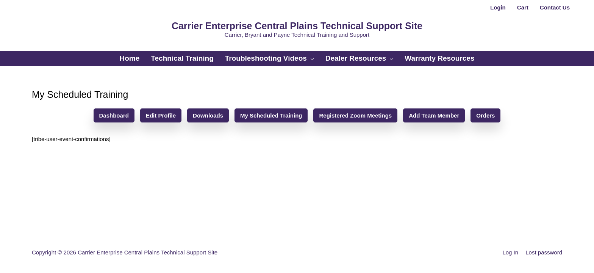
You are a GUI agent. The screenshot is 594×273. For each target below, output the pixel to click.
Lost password (543, 252)
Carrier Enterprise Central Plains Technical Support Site (297, 25)
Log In (510, 252)
